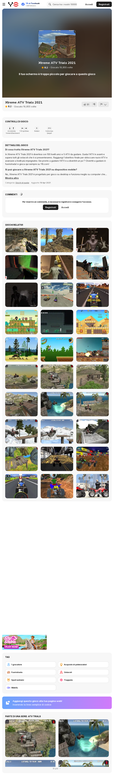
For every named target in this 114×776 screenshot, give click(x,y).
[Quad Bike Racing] (21, 486)
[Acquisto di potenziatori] (83, 664)
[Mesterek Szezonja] (57, 349)
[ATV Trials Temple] (21, 459)
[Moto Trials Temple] (57, 240)
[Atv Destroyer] (92, 349)
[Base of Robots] (92, 267)
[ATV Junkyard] (21, 377)
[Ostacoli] (83, 672)
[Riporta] (103, 104)
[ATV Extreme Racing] (57, 295)
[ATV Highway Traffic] (92, 295)
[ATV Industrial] (92, 431)
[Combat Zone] (21, 267)
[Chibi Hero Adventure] (21, 322)
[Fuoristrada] (30, 672)
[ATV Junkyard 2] (21, 404)
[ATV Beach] (57, 404)
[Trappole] (83, 680)
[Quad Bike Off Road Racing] (57, 486)
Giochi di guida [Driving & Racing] (22, 182)
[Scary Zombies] (57, 267)
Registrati (104, 4)
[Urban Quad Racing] (57, 459)
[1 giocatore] (30, 664)
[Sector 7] (92, 240)
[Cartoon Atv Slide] (92, 486)
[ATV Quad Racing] (92, 459)
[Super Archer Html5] (92, 322)
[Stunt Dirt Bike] (21, 349)
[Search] (49, 4)
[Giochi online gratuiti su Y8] (13, 4)
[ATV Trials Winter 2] (21, 431)
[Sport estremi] (30, 680)
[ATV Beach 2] (92, 404)
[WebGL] (30, 688)
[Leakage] (57, 322)
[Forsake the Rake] (21, 295)
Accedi (89, 4)
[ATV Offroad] (92, 377)
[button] (12, 178)
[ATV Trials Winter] (57, 431)
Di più (57, 768)
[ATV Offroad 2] (57, 377)
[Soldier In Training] (21, 240)
